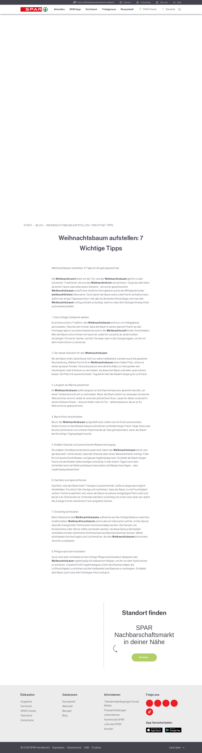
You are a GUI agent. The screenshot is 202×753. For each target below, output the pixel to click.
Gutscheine (27, 720)
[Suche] (180, 9)
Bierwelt (67, 710)
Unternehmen (112, 714)
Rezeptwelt (127, 9)
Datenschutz (74, 747)
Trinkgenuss (109, 9)
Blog (40, 225)
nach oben (177, 747)
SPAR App (75, 9)
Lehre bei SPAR (113, 724)
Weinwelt (67, 706)
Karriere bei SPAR (114, 719)
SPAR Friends (147, 9)
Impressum (58, 747)
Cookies (96, 747)
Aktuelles (59, 9)
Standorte (168, 9)
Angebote (26, 701)
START (28, 225)
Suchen (144, 657)
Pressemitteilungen (115, 710)
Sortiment (91, 9)
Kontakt (108, 728)
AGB (86, 747)
